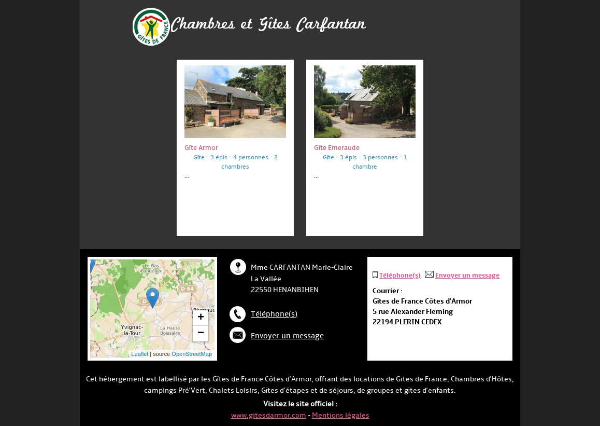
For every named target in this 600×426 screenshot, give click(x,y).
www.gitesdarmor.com (268, 415)
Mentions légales (340, 415)
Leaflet (139, 354)
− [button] (200, 333)
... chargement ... (170, 308)
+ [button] (200, 318)
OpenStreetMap (192, 354)
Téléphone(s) (274, 314)
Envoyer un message (287, 336)
